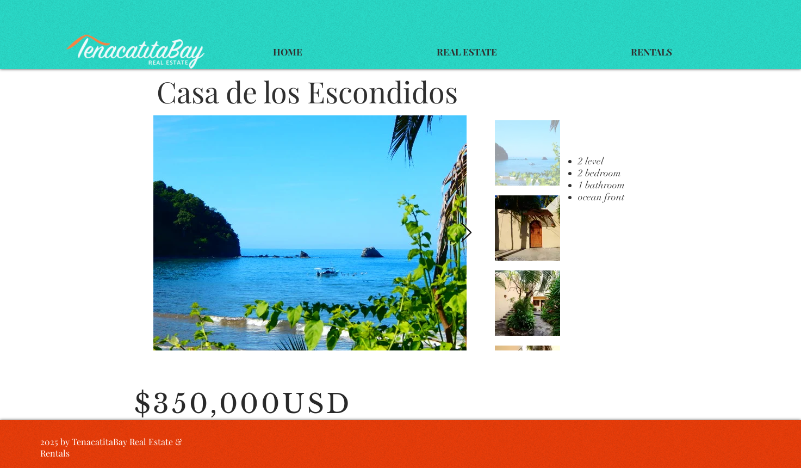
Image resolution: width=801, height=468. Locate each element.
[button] (467, 52)
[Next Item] (466, 233)
